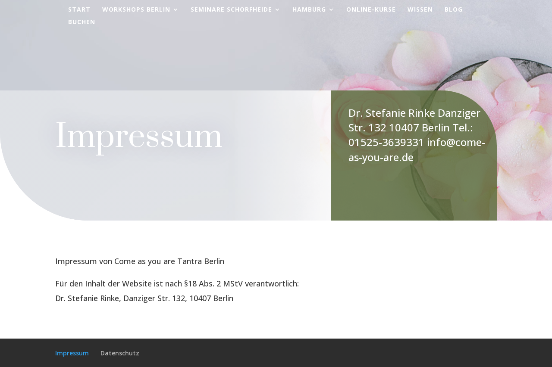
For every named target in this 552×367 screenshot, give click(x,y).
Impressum (72, 353)
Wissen (420, 9)
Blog (454, 9)
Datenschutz (119, 353)
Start (79, 9)
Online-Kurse (371, 9)
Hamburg (309, 9)
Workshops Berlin (136, 9)
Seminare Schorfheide (231, 9)
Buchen (81, 22)
